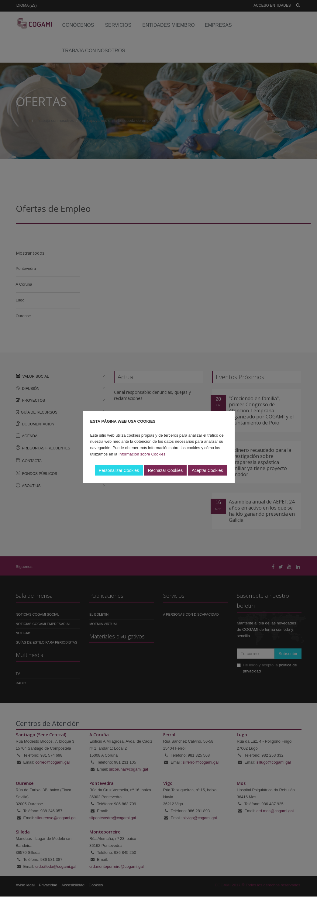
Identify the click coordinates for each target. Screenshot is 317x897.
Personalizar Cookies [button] (119, 470)
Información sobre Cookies (142, 454)
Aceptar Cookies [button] (207, 470)
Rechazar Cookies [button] (165, 470)
